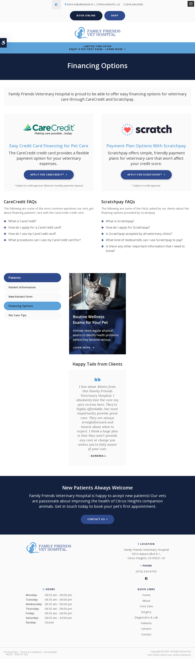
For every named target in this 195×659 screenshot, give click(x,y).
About (146, 600)
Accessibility (50, 652)
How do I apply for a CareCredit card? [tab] (34, 227)
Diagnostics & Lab (146, 617)
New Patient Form (21, 296)
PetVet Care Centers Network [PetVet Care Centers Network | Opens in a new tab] (175, 655)
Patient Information (22, 287)
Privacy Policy (11, 652)
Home (146, 595)
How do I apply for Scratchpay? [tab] (128, 227)
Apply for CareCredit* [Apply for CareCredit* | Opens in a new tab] (47, 174)
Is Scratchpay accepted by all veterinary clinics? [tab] (139, 234)
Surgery (146, 612)
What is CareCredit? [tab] (22, 221)
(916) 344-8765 (134, 4)
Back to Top (21, 654)
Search (9, 654)
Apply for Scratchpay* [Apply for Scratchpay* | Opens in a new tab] (144, 174)
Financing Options (21, 306)
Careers (146, 628)
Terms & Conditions (31, 652)
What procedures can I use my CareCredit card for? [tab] (44, 240)
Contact (146, 634)
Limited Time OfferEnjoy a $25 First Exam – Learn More (96, 48)
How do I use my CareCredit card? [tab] (32, 234)
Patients (146, 623)
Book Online (86, 15)
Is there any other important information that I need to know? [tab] (145, 248)
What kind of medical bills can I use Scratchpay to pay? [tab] (144, 240)
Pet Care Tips (17, 315)
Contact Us (96, 519)
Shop (114, 15)
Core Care (146, 606)
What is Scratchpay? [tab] (120, 221)
